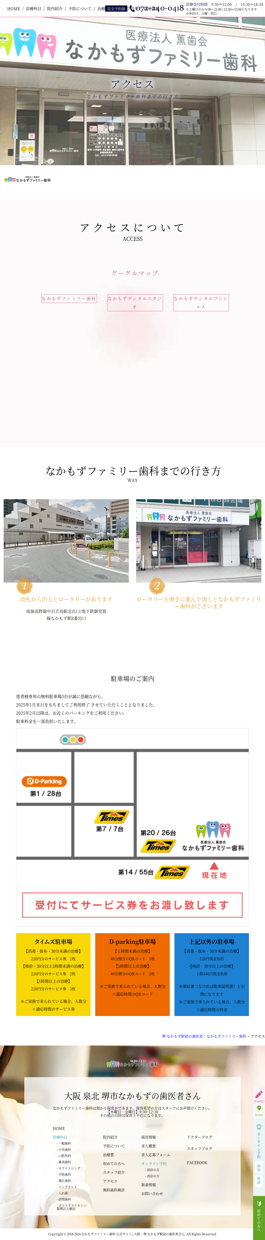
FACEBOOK (197, 1162)
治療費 (108, 1154)
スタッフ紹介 (114, 1172)
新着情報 (148, 1184)
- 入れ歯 (62, 1193)
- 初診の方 (152, 1170)
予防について (80, 8)
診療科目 (33, 8)
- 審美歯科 (64, 1162)
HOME (13, 8)
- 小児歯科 (64, 1149)
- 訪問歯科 (64, 1199)
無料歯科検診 (114, 1189)
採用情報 (148, 1137)
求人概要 (148, 1145)
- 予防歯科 (64, 1174)
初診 (259, 1167)
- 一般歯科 (64, 1143)
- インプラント (67, 1187)
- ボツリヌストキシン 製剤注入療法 (71, 1207)
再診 (259, 1180)
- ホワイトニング (68, 1168)
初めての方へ (114, 1163)
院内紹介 (55, 8)
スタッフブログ (199, 1148)
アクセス (110, 1181)
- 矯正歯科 (64, 1180)
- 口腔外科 (64, 1156)
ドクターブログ (199, 1137)
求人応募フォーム (155, 1154)
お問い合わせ (152, 1193)
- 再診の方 (152, 1176)
